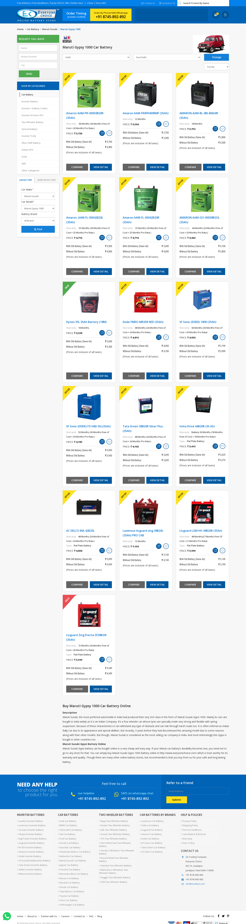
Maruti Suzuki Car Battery (72, 858)
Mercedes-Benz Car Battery (73, 870)
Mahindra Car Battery (70, 854)
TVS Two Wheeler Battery (113, 837)
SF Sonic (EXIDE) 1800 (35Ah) (197, 322)
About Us (32, 911)
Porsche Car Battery (69, 866)
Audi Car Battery (67, 820)
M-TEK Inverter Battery (29, 845)
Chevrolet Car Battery (70, 829)
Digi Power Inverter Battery (31, 837)
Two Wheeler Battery (32, 122)
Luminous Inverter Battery (31, 825)
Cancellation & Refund (193, 833)
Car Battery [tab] (25, 180)
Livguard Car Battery (151, 829)
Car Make (27, 189)
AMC (24, 163)
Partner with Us (49, 911)
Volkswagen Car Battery (71, 899)
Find (38, 229)
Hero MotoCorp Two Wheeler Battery (115, 843)
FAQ (91, 911)
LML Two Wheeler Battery (113, 829)
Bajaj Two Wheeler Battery (113, 820)
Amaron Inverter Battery (30, 849)
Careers (65, 911)
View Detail (100, 167)
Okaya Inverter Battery (29, 833)
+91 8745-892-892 (111, 16)
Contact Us (148, 3)
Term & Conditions (191, 829)
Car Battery (33, 29)
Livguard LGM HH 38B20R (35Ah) (200, 531)
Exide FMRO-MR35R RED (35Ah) (143, 322)
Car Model (27, 201)
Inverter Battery (30, 101)
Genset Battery (29, 129)
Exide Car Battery (149, 837)
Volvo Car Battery (67, 895)
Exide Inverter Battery (29, 854)
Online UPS (27, 149)
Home (20, 29)
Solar (24, 156)
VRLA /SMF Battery (31, 142)
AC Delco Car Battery (151, 849)
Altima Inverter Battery (29, 870)
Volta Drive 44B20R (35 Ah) (197, 426)
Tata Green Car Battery (152, 845)
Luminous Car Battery (152, 820)
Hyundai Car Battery (69, 845)
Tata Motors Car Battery (71, 887)
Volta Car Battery (149, 825)
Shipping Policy (189, 825)
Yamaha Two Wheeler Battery (115, 860)
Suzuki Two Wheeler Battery (114, 833)
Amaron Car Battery (151, 833)
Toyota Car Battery (68, 891)
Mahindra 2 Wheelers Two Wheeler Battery (113, 866)
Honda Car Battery (68, 841)
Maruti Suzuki (49, 29)
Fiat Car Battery (66, 833)
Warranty (186, 837)
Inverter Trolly (29, 135)
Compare (77, 167)
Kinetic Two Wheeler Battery (114, 825)
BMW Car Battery (67, 825)
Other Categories (30, 170)
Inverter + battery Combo (35, 108)
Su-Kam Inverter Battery (30, 829)
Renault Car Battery (69, 878)
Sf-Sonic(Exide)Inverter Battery (33, 858)
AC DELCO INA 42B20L (80, 531)
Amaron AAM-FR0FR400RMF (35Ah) (146, 113)
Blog (99, 911)
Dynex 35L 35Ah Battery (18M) (86, 322)
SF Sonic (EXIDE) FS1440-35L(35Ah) (88, 426)
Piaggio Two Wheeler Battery (114, 871)
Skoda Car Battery (68, 882)
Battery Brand (29, 214)
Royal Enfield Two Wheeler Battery (117, 856)
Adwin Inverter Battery (29, 866)
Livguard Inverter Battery (30, 841)
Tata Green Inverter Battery (32, 862)
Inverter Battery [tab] (46, 180)
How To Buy (187, 841)
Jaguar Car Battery (68, 862)
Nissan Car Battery (68, 874)
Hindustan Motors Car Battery (74, 849)
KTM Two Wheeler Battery (113, 875)
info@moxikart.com (195, 882)
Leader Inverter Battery (30, 820)
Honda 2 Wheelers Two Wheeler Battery (116, 850)
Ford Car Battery (67, 837)
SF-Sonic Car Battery (151, 841)
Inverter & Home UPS (32, 115)
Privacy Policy (188, 820)
